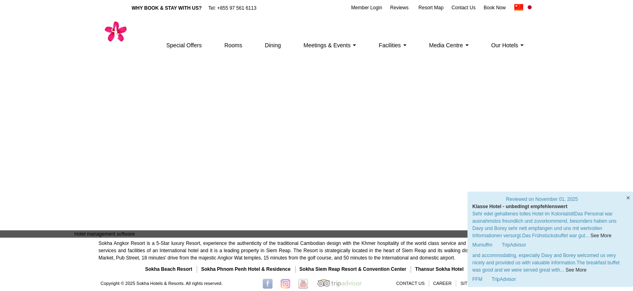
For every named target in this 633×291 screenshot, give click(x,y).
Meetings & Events (330, 45)
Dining (273, 45)
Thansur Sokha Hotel (439, 269)
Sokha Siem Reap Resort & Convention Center (353, 269)
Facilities (392, 45)
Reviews (399, 8)
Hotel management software (104, 234)
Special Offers (184, 45)
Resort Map (431, 8)
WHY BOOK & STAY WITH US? (167, 8)
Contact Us (464, 8)
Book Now (495, 8)
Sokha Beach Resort (169, 269)
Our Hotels (507, 45)
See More (576, 270)
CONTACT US (410, 283)
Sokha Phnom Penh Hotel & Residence (245, 269)
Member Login (366, 8)
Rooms (233, 45)
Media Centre (449, 45)
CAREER (442, 283)
